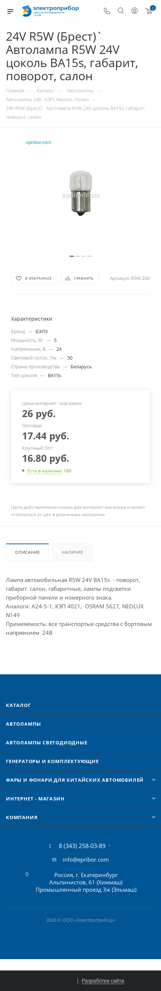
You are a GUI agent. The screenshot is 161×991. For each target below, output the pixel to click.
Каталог (18, 705)
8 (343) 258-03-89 (82, 846)
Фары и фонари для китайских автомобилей (75, 780)
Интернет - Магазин (35, 798)
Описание (27, 552)
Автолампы (23, 724)
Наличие (72, 552)
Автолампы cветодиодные (46, 742)
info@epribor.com (86, 859)
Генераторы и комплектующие (52, 761)
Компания (21, 817)
